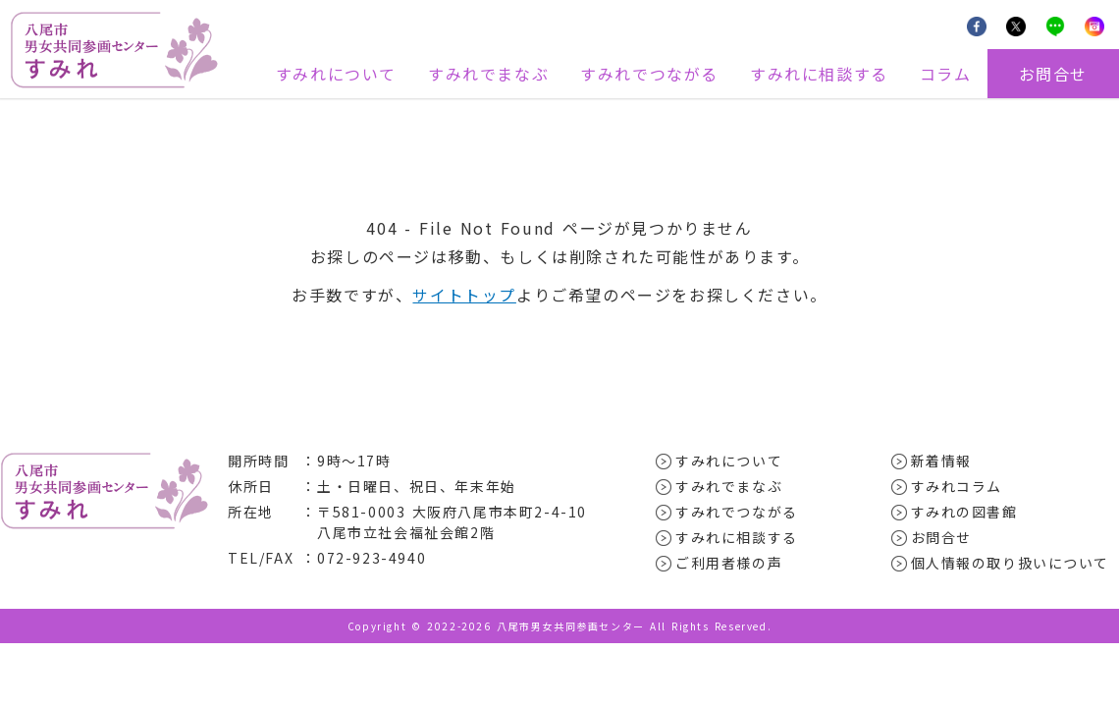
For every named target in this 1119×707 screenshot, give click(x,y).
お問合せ (1053, 73)
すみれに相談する (819, 73)
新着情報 (941, 459)
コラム (946, 73)
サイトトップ (464, 294)
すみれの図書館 (964, 510)
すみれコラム (957, 485)
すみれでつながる (649, 73)
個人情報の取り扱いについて (1010, 561)
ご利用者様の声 (728, 561)
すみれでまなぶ (488, 73)
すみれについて (336, 73)
